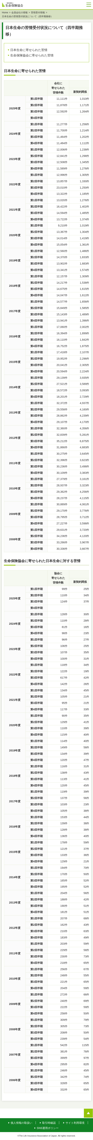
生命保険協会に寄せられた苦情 (32, 55)
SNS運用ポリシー (48, 1128)
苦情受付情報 (38, 13)
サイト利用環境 (75, 1123)
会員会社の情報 (19, 13)
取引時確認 (49, 1123)
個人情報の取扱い (21, 1123)
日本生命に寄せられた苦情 (28, 50)
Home (5, 13)
